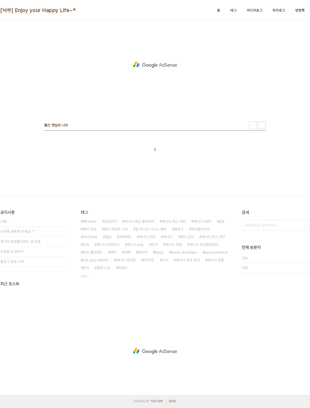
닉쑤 (165, 260)
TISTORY (156, 401)
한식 (86, 268)
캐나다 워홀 (215, 260)
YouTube (90, 237)
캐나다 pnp (135, 245)
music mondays (184, 252)
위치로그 (279, 10)
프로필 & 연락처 (11, 251)
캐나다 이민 (147, 237)
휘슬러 (122, 268)
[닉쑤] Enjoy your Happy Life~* (38, 10)
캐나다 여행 (173, 245)
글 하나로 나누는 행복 (150, 229)
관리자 (172, 401)
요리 (86, 245)
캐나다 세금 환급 (188, 260)
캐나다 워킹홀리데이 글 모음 (20, 241)
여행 (127, 252)
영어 (113, 252)
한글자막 (110, 221)
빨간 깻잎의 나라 (116, 229)
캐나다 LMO (202, 221)
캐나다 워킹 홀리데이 (139, 221)
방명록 (300, 10)
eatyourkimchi (216, 252)
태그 (233, 10)
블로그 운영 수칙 (12, 262)
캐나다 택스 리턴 (174, 221)
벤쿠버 (142, 252)
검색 (304, 225)
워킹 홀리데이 (92, 252)
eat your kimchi (95, 260)
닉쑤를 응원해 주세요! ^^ (17, 231)
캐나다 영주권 (126, 260)
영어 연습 (89, 229)
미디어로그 (254, 10)
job (221, 221)
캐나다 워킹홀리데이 (204, 245)
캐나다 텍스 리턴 (213, 237)
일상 (108, 237)
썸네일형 (253, 125)
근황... (5, 221)
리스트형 (262, 125)
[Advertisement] (155, 65)
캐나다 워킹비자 (108, 245)
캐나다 (168, 237)
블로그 (178, 229)
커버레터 (125, 237)
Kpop (159, 252)
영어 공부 (187, 237)
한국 (154, 245)
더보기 (84, 276)
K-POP (148, 260)
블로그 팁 (103, 268)
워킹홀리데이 (200, 229)
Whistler (89, 221)
